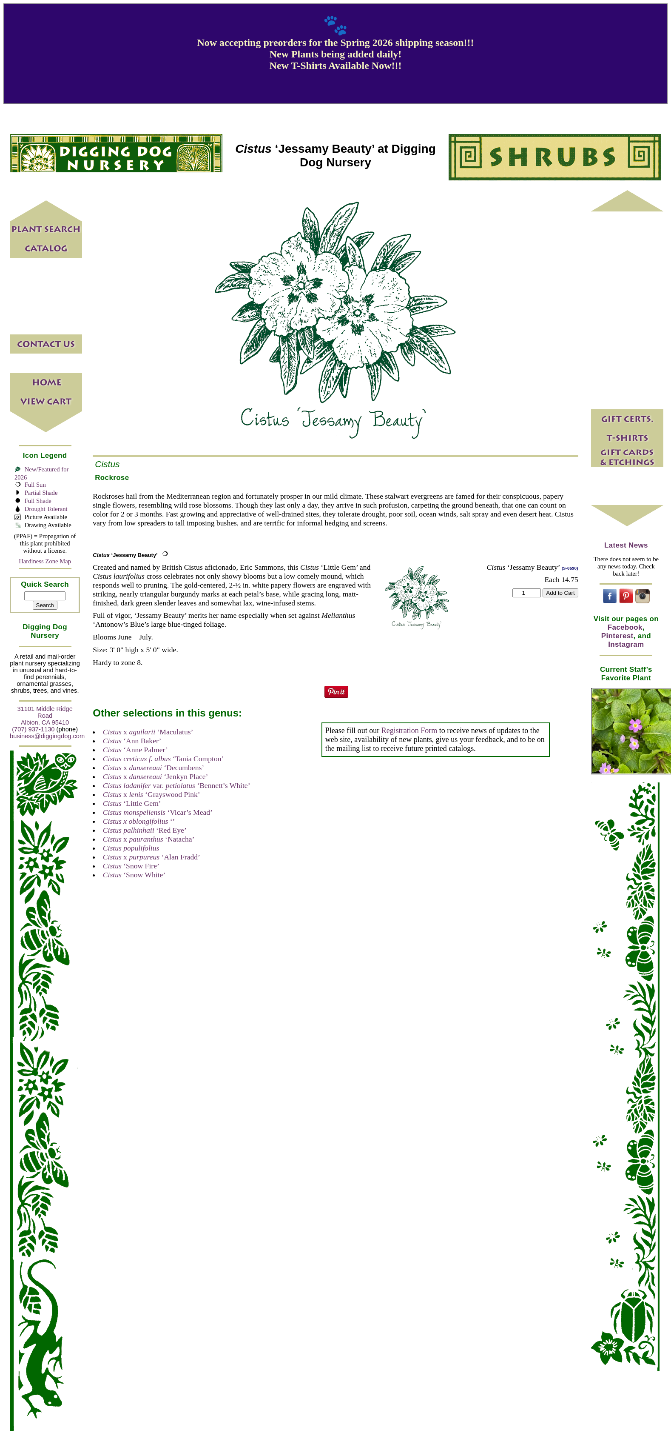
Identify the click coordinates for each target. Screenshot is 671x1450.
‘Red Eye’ (145, 830)
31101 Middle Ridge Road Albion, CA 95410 (44, 715)
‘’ (139, 821)
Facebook (625, 627)
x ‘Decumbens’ (153, 767)
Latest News (626, 545)
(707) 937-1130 (33, 729)
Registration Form (409, 730)
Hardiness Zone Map (45, 561)
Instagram (626, 644)
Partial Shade (41, 492)
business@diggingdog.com (47, 736)
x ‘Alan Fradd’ (151, 857)
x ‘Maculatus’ (148, 732)
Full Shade (38, 500)
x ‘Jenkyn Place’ (155, 776)
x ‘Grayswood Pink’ (151, 794)
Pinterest (617, 636)
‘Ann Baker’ (132, 740)
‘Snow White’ (134, 875)
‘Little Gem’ (132, 803)
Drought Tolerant (46, 508)
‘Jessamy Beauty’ (125, 555)
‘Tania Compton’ (163, 758)
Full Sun (35, 484)
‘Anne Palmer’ (135, 749)
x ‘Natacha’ (149, 839)
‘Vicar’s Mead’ (158, 812)
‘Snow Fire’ (131, 866)
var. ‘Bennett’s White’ (176, 785)
